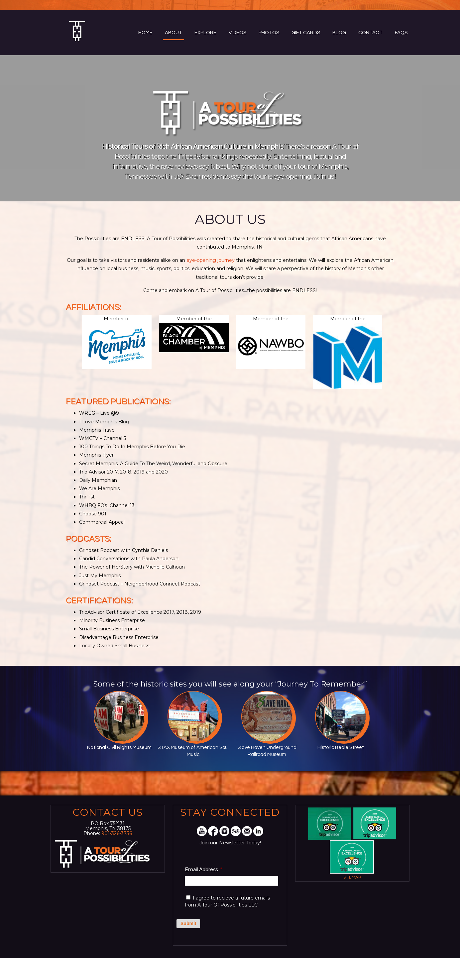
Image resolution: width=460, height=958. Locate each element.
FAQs (401, 32)
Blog (339, 32)
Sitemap (352, 877)
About (173, 32)
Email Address (203, 870)
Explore (205, 32)
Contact (370, 32)
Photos (269, 32)
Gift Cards (305, 32)
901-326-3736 (116, 833)
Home (145, 32)
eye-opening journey (210, 260)
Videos (237, 32)
